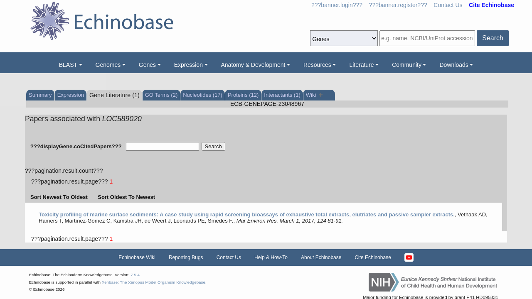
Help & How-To (271, 257)
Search (492, 38)
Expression (188, 64)
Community (406, 64)
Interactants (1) (282, 95)
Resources (317, 64)
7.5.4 (135, 274)
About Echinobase (321, 257)
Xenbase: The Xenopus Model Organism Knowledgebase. (154, 282)
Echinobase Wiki (136, 257)
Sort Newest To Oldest (59, 197)
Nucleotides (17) (202, 95)
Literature (361, 64)
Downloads (453, 64)
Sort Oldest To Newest (126, 197)
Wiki (314, 95)
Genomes (108, 64)
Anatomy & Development (253, 64)
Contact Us (447, 5)
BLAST (68, 64)
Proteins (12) (243, 95)
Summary (40, 95)
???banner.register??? (398, 5)
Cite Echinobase (373, 257)
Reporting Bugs (186, 257)
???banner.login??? (336, 5)
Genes (147, 64)
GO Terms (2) (161, 95)
